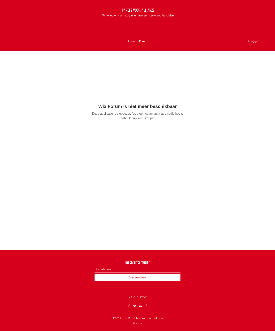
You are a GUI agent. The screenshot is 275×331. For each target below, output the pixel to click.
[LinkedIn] (140, 306)
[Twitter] (135, 306)
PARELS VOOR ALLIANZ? (138, 10)
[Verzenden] (137, 277)
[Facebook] (129, 306)
